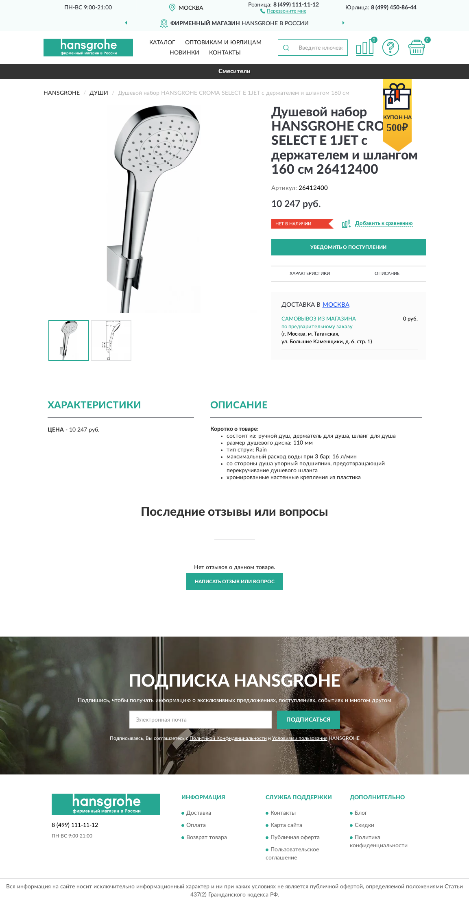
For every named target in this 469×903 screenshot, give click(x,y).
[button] (283, 10)
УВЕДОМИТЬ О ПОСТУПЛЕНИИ (348, 247)
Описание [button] (387, 273)
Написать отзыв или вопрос (235, 581)
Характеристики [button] (310, 273)
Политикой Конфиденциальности (228, 738)
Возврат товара (206, 838)
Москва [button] (336, 305)
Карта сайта (286, 826)
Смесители (234, 71)
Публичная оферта (295, 838)
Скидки (364, 826)
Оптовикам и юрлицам (223, 43)
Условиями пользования (299, 738)
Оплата (196, 826)
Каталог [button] (162, 43)
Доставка (198, 813)
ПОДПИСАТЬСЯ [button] (308, 720)
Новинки (184, 53)
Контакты (225, 53)
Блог (361, 813)
